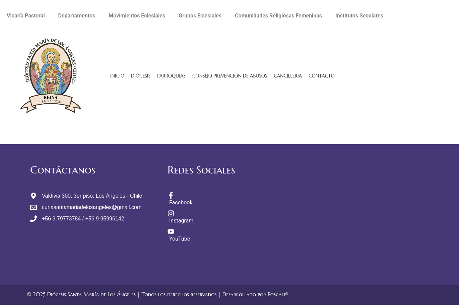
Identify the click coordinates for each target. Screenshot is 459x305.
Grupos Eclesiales (200, 15)
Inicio (117, 76)
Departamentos (76, 15)
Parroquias (171, 76)
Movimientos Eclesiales (137, 15)
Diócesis (140, 76)
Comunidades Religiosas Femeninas (278, 15)
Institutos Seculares (359, 15)
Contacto (322, 76)
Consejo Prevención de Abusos (229, 76)
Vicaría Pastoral (26, 15)
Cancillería (288, 76)
